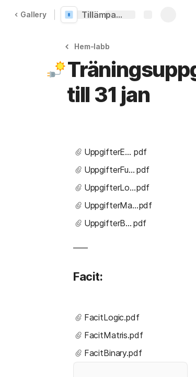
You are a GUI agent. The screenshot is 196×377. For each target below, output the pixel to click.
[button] (89, 46)
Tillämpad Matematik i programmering (106, 14)
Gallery (30, 14)
